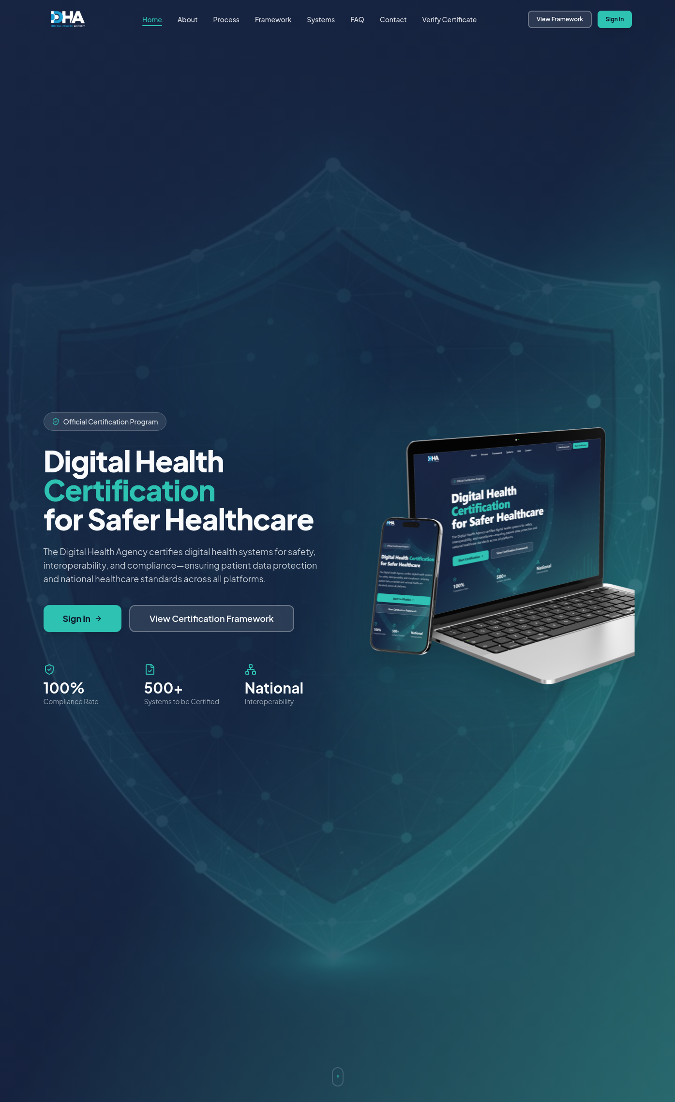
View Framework (560, 19)
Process (226, 19)
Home (152, 19)
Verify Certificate (449, 19)
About (188, 19)
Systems (321, 19)
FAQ (357, 19)
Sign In (614, 19)
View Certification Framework (212, 618)
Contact (393, 19)
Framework (273, 19)
